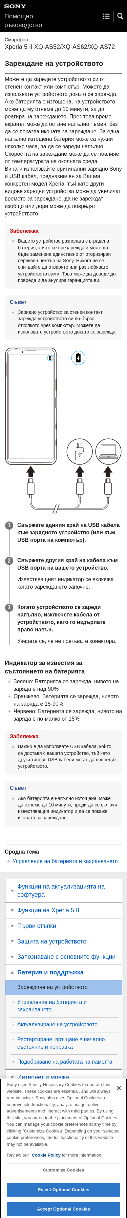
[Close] (118, 1091)
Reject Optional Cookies (63, 1192)
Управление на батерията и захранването (65, 861)
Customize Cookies (63, 1173)
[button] (120, 16)
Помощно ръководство (23, 20)
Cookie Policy (47, 1158)
